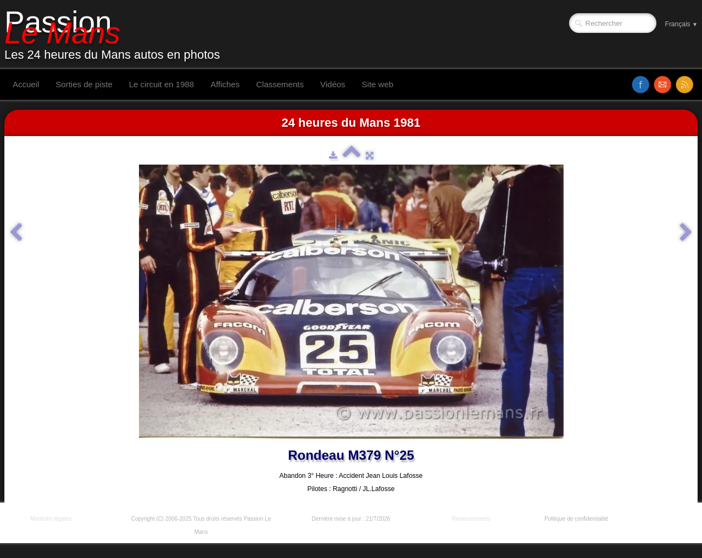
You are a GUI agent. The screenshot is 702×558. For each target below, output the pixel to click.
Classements (280, 84)
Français (681, 24)
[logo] (116, 34)
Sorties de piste (83, 84)
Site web (378, 84)
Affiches (224, 84)
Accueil (26, 84)
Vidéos (333, 84)
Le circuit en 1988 (161, 84)
